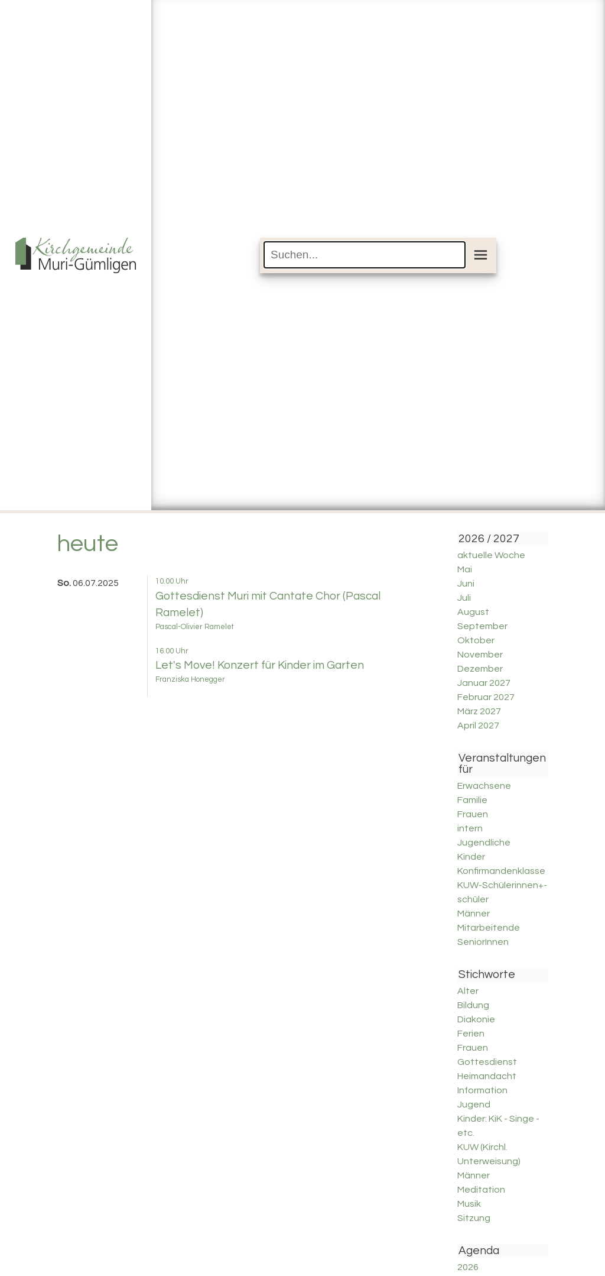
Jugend (473, 1104)
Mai (464, 569)
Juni (465, 583)
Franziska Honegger (190, 680)
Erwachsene (484, 786)
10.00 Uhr (171, 581)
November (480, 654)
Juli (464, 598)
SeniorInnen (483, 942)
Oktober (476, 640)
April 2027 (478, 725)
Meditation (481, 1189)
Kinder (471, 857)
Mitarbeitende (488, 927)
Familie (472, 800)
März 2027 (479, 711)
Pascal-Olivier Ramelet (194, 627)
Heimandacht (486, 1076)
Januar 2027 (483, 683)
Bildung (473, 1005)
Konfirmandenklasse (501, 871)
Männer (473, 913)
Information (482, 1090)
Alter (468, 991)
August (473, 612)
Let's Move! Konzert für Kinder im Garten (259, 665)
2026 (468, 1267)
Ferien (470, 1033)
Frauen (472, 814)
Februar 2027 (486, 697)
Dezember (480, 668)
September (482, 626)
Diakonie (476, 1019)
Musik (469, 1204)
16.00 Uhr (171, 651)
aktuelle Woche (491, 555)
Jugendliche (483, 842)
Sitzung (473, 1218)
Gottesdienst (487, 1062)
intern (470, 828)
